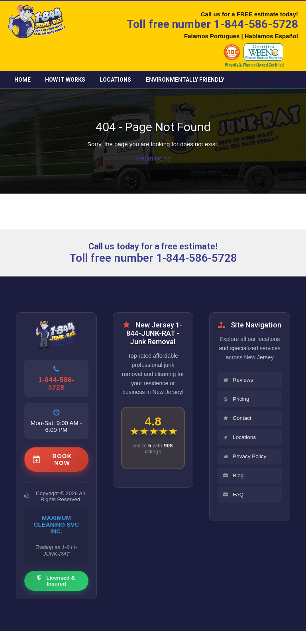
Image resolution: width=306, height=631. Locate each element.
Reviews (237, 380)
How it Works (65, 79)
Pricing (235, 399)
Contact (236, 418)
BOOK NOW (52, 459)
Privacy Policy (244, 456)
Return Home (153, 158)
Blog (232, 475)
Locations (115, 79)
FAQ (232, 495)
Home (22, 79)
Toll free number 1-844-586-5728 (212, 24)
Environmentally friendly (185, 79)
